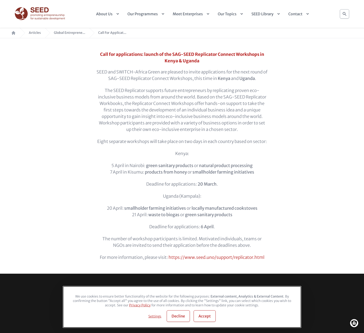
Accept (204, 316)
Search (344, 12)
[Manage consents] (354, 323)
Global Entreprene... (69, 33)
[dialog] (182, 306)
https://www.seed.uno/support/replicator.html (216, 257)
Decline (178, 316)
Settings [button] (154, 316)
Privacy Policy (140, 305)
